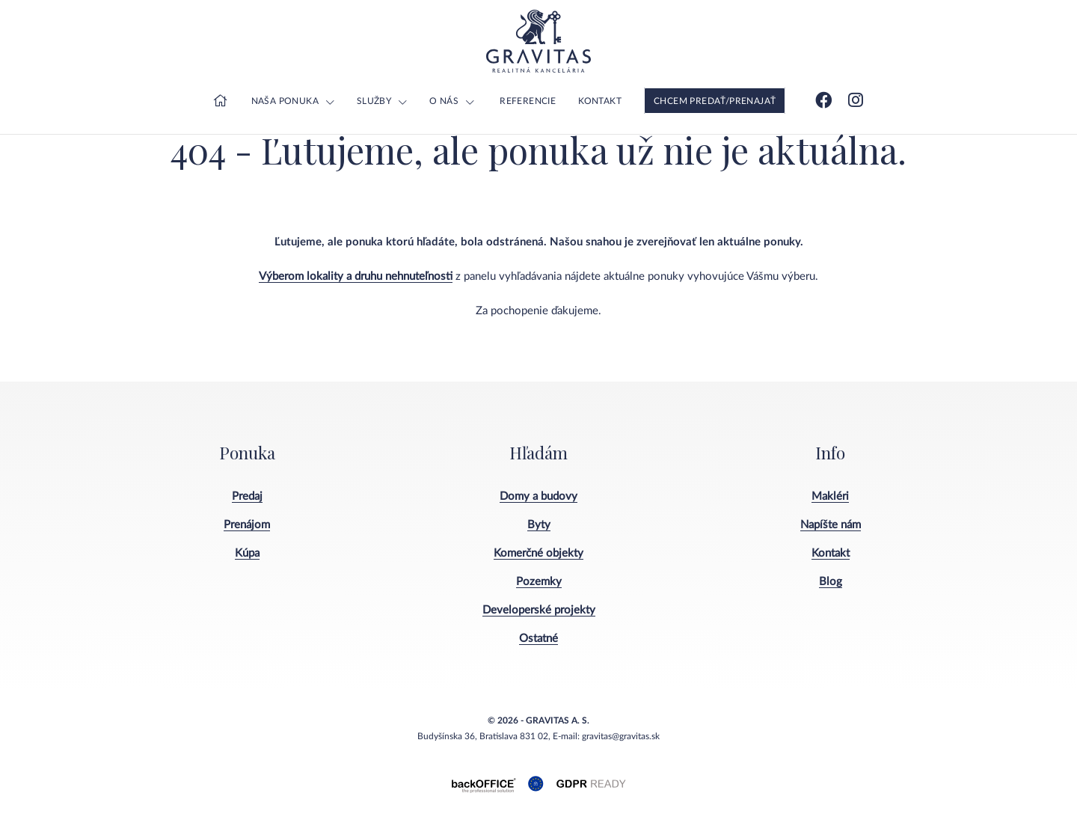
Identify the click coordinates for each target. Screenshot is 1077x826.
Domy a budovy (538, 496)
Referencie (528, 101)
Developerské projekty (538, 610)
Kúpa (247, 553)
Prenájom (247, 524)
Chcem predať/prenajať (715, 101)
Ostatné (538, 638)
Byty (538, 524)
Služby (374, 101)
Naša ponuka (285, 101)
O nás (443, 101)
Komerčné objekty (538, 553)
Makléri (830, 496)
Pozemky (539, 581)
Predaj (247, 496)
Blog (830, 581)
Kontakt (600, 101)
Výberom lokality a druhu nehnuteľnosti (355, 276)
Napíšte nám (830, 524)
